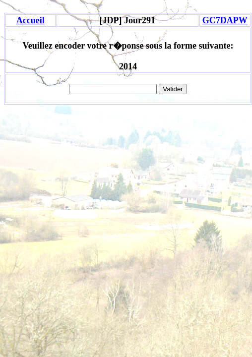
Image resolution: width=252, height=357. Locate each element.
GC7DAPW (225, 20)
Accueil (30, 20)
